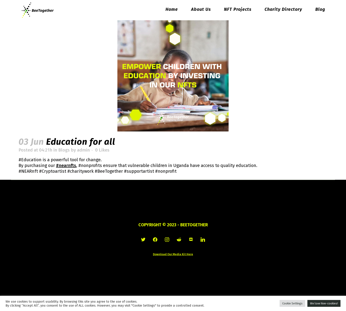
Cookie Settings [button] (292, 303)
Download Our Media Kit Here (173, 254)
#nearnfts (66, 165)
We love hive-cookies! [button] (324, 303)
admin (83, 150)
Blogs (64, 150)
